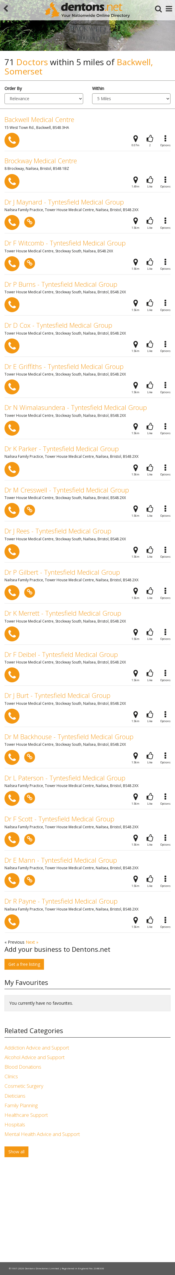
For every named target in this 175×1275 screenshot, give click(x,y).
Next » (32, 942)
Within (98, 88)
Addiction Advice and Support (36, 1047)
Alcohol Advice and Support (34, 1057)
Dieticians (14, 1095)
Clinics (11, 1076)
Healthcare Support (26, 1114)
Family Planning (21, 1105)
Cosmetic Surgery (23, 1085)
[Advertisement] (87, 1211)
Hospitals (14, 1124)
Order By (13, 88)
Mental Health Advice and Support (42, 1134)
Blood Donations (22, 1066)
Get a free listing (24, 964)
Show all (16, 1151)
